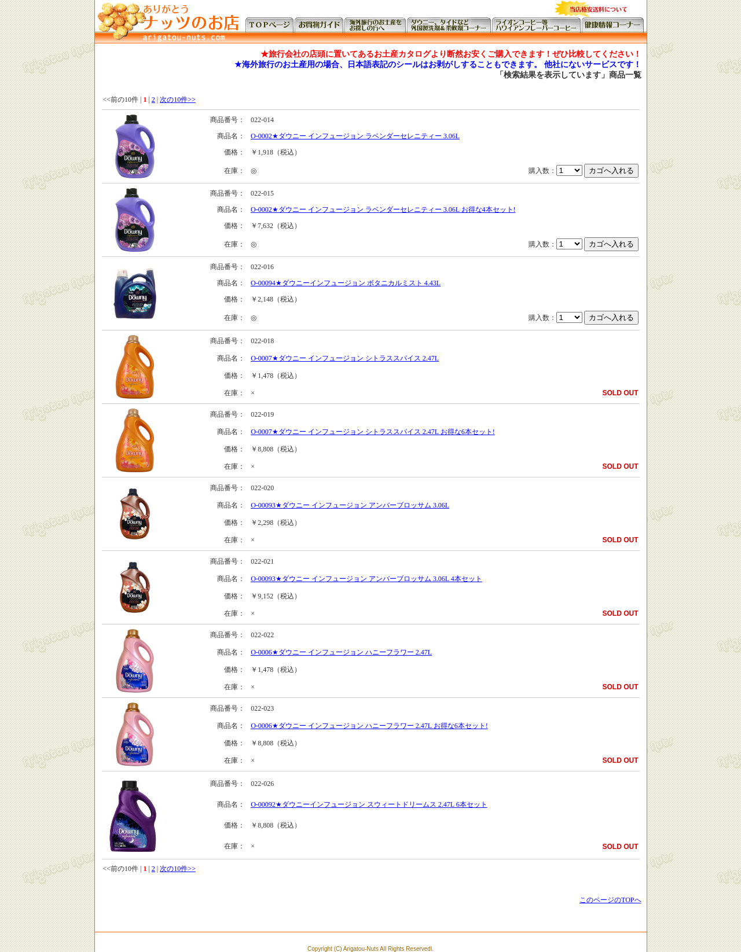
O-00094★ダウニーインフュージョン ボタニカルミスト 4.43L (346, 283)
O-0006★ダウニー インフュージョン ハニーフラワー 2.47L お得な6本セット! (369, 726)
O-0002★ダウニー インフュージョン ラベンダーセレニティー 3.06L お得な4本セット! (383, 209)
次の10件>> (178, 99)
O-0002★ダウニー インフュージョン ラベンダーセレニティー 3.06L (355, 136)
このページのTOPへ (610, 900)
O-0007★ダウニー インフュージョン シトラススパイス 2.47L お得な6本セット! (373, 432)
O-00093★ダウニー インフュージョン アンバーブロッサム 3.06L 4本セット (366, 579)
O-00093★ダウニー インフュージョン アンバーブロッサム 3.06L (350, 505)
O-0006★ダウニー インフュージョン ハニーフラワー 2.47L (341, 652)
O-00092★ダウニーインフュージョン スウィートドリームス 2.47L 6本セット (369, 804)
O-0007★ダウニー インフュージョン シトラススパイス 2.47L (345, 358)
